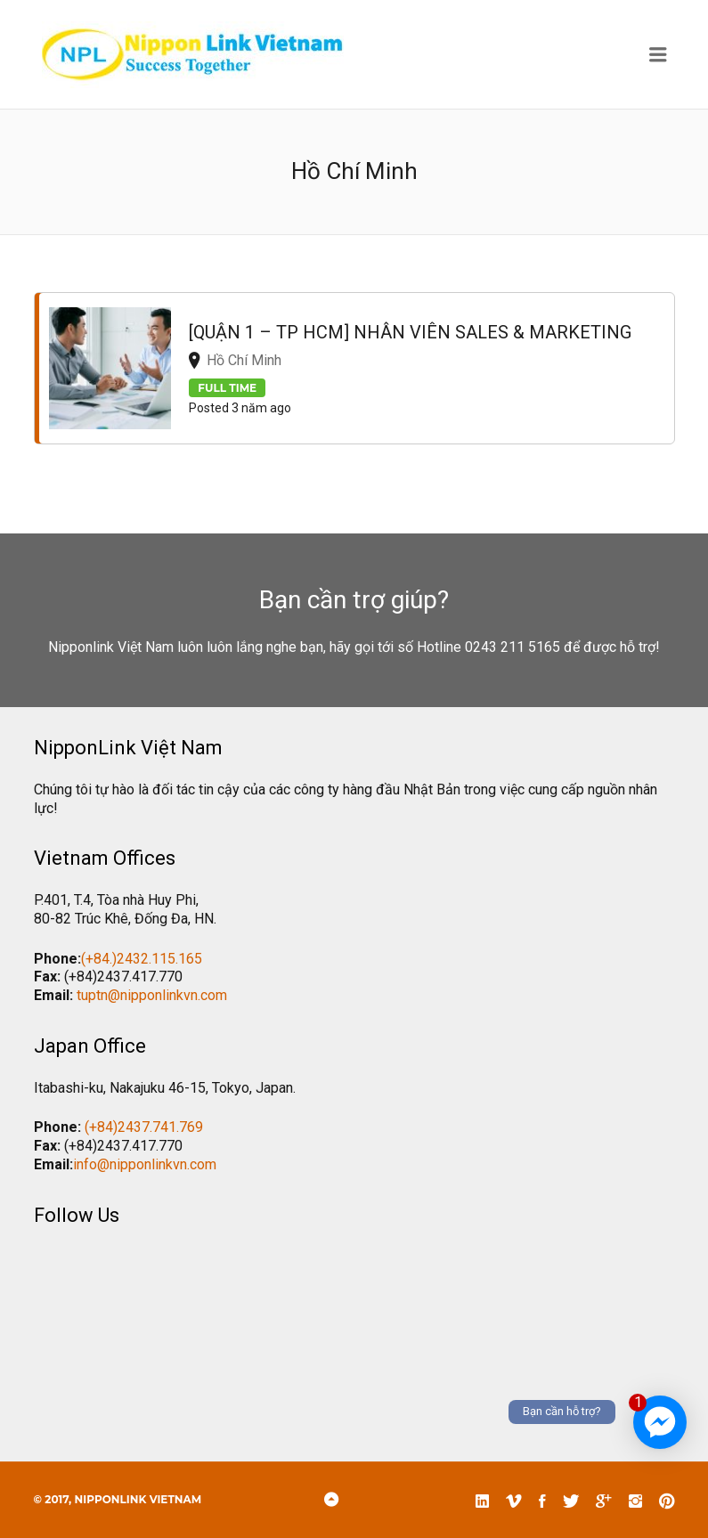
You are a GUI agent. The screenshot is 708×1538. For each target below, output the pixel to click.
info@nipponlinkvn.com (144, 1164)
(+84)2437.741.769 (144, 1127)
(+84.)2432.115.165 (141, 958)
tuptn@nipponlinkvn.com (152, 995)
